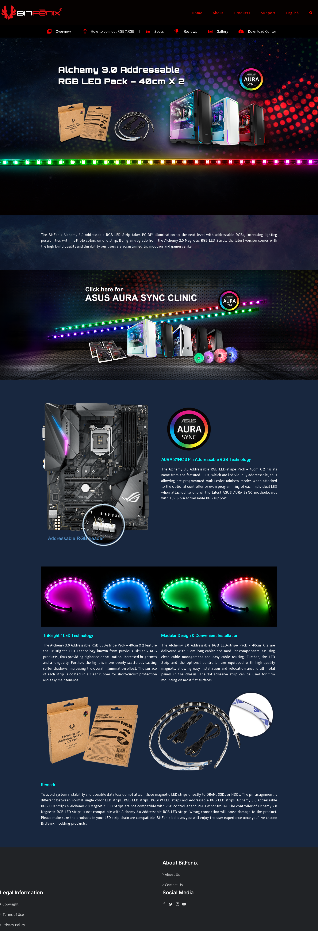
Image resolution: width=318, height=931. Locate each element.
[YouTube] (184, 904)
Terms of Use (13, 914)
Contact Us (174, 884)
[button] (311, 12)
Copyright (11, 904)
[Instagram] (177, 904)
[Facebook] (164, 904)
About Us (172, 874)
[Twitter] (170, 904)
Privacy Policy (14, 924)
